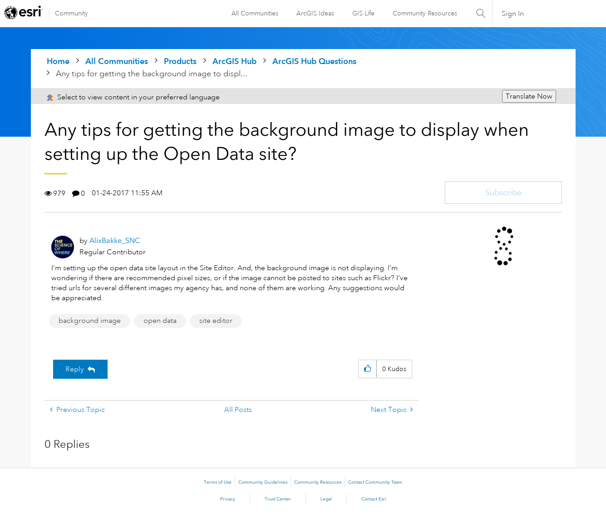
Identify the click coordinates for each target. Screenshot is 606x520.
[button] (367, 369)
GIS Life (363, 13)
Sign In (513, 13)
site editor (215, 320)
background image (90, 320)
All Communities (254, 13)
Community (71, 13)
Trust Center (278, 499)
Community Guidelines (262, 482)
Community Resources (424, 13)
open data (160, 320)
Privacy (227, 499)
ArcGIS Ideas (315, 13)
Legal (326, 499)
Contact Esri (373, 499)
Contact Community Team (375, 482)
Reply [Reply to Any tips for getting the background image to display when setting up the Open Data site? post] (74, 369)
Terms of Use (218, 482)
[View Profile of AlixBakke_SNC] (114, 240)
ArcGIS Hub (234, 61)
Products (180, 61)
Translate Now (529, 96)
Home (58, 61)
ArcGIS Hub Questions (314, 61)
